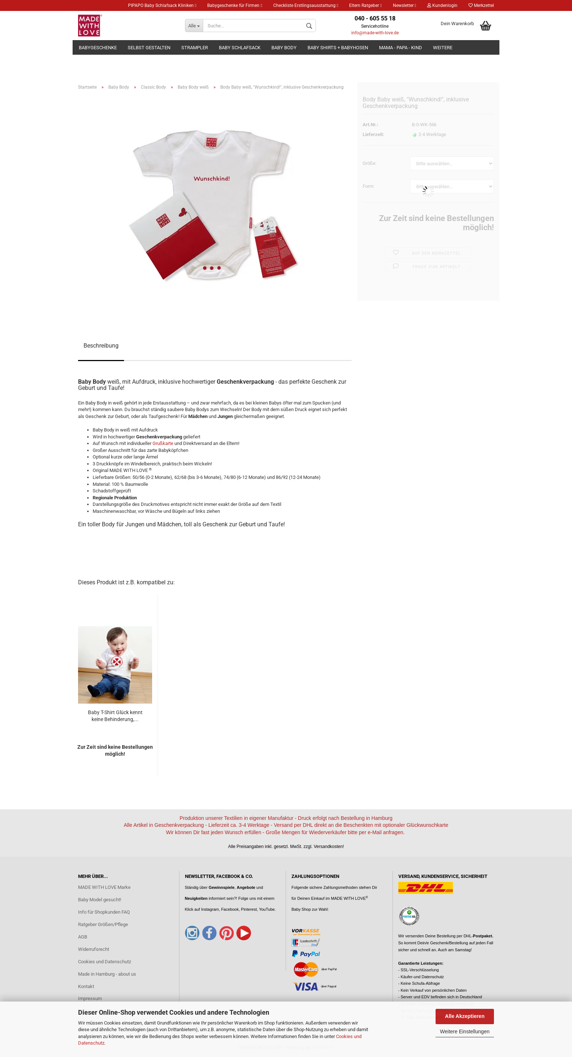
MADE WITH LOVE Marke (104, 887)
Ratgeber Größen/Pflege (103, 924)
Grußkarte (162, 443)
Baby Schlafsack (239, 47)
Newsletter (404, 5)
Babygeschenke (98, 47)
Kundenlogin (442, 5)
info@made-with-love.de (375, 32)
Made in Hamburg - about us (107, 974)
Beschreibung (101, 345)
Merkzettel (481, 5)
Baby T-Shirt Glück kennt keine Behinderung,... (115, 716)
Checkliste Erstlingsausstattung (305, 5)
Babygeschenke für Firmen (234, 5)
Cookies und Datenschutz (104, 961)
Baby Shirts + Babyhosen (338, 47)
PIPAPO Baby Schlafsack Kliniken (162, 5)
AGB (82, 937)
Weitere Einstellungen (465, 1031)
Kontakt (86, 986)
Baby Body (284, 47)
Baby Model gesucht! (99, 899)
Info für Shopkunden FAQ (104, 912)
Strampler (194, 47)
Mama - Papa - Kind (400, 47)
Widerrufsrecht (93, 949)
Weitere (442, 47)
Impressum (90, 998)
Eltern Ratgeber (365, 5)
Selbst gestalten (149, 47)
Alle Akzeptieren (464, 1016)
